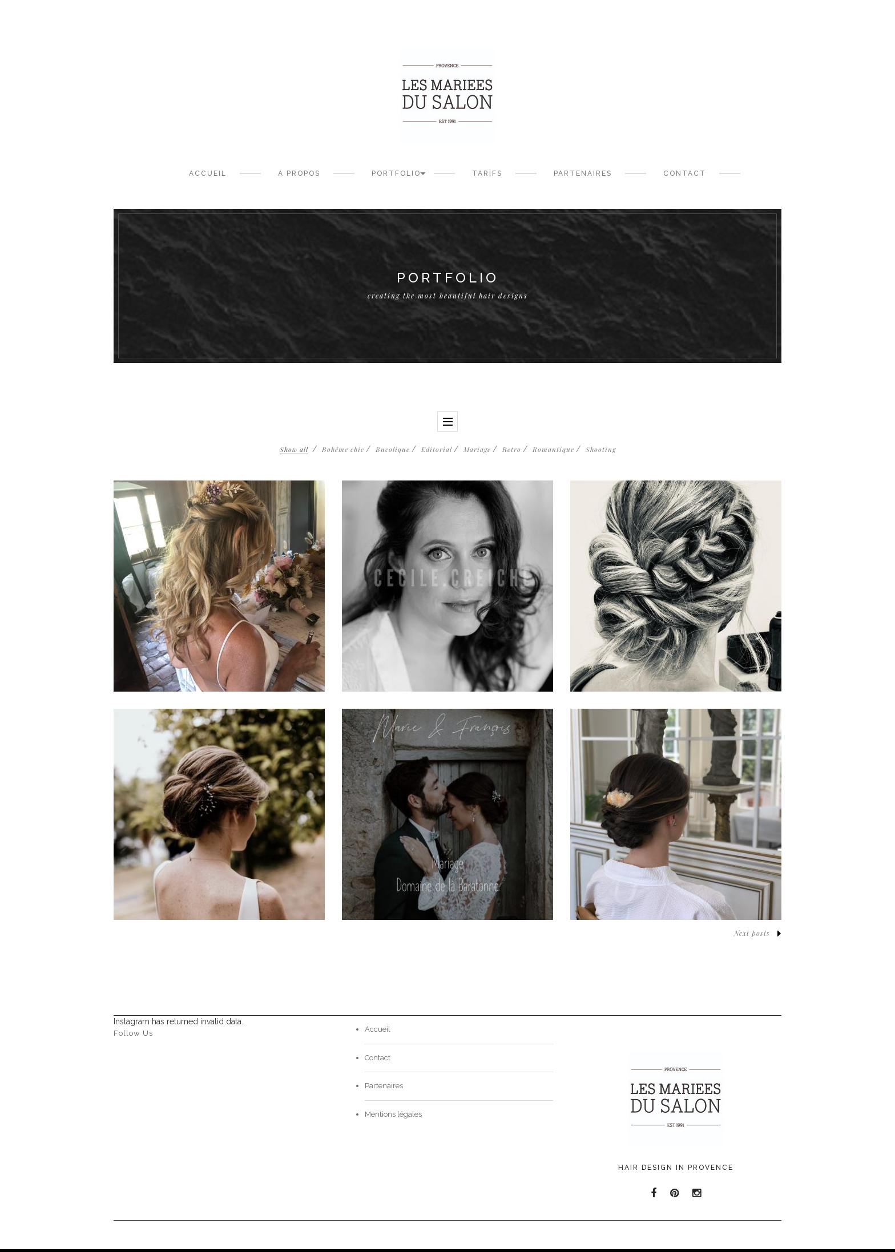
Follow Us (133, 1033)
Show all (294, 449)
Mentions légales (393, 1114)
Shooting (601, 449)
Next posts (757, 933)
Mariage (477, 449)
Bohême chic (343, 449)
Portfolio (396, 173)
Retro (511, 449)
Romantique (553, 449)
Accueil (208, 173)
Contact (684, 173)
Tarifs (487, 173)
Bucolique (393, 449)
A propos (299, 173)
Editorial (436, 449)
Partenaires (583, 173)
